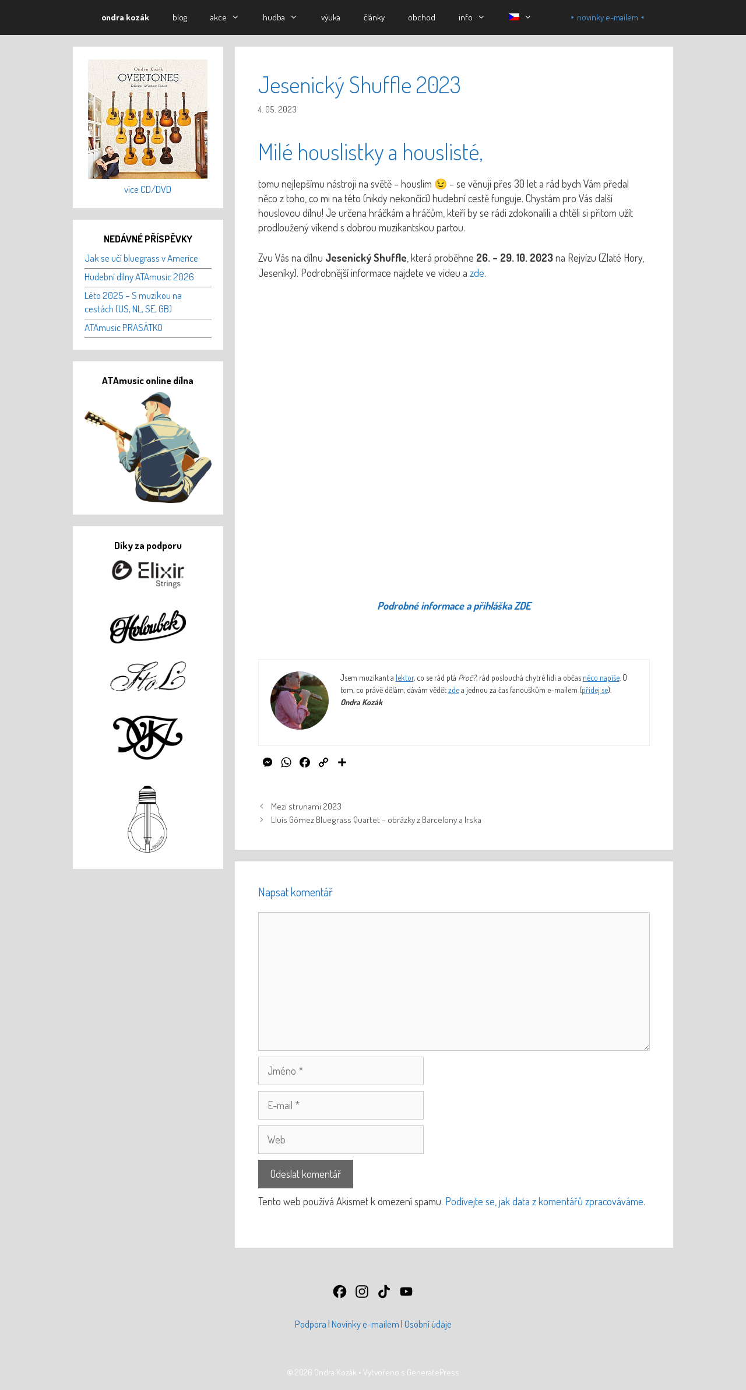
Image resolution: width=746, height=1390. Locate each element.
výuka (330, 17)
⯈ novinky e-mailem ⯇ (607, 17)
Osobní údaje (428, 1324)
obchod (421, 17)
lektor (405, 677)
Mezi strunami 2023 (306, 806)
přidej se (595, 690)
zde (477, 272)
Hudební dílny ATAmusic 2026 (139, 276)
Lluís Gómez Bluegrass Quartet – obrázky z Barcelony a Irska (376, 819)
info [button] (478, 17)
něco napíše (601, 677)
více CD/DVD (147, 189)
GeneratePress (433, 1372)
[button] (520, 17)
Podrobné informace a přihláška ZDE (454, 605)
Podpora (310, 1324)
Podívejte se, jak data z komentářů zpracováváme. (545, 1201)
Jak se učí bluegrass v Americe (141, 258)
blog (180, 17)
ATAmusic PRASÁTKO (124, 327)
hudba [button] (286, 17)
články (374, 17)
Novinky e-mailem (365, 1324)
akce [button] (230, 17)
